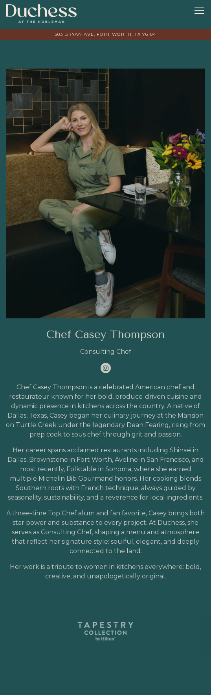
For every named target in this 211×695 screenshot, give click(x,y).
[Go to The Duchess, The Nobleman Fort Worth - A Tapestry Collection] (105, 34)
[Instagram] (106, 368)
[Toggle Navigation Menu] (199, 10)
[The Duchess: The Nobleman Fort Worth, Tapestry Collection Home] (41, 13)
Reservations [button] (105, 684)
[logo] (105, 631)
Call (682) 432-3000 (105, 663)
